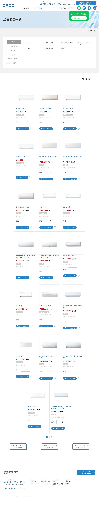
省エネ (30, 43)
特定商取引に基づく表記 (41, 495)
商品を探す (34, 480)
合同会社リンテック (9, 495)
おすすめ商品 (36, 482)
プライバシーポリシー (25, 495)
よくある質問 (89, 482)
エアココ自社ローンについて (73, 485)
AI (29, 48)
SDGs (87, 488)
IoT (63, 48)
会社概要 (88, 485)
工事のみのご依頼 (52, 480)
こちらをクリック (79, 18)
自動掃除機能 (49, 48)
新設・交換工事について (54, 482)
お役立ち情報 (89, 480)
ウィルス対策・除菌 (85, 44)
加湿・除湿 (49, 43)
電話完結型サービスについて (73, 488)
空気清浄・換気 (67, 43)
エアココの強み (69, 480)
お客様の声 (67, 482)
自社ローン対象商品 (38, 485)
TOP (83, 31)
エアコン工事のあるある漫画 (86, 471)
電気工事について (53, 485)
